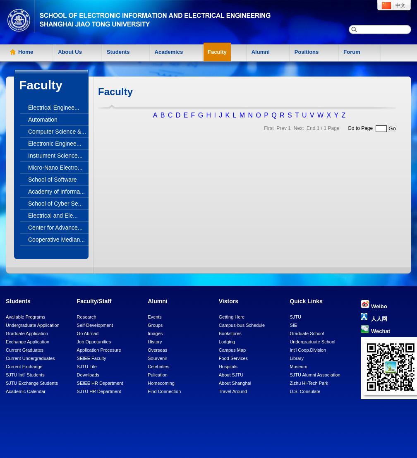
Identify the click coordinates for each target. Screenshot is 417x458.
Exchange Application (27, 341)
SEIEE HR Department (100, 383)
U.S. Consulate (305, 391)
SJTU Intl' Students (25, 374)
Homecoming (161, 383)
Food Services (233, 358)
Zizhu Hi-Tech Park (309, 383)
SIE (293, 325)
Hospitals (228, 366)
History (155, 341)
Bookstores (230, 333)
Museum (298, 366)
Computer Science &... (57, 131)
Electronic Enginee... (54, 143)
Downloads (88, 374)
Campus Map (232, 350)
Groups (155, 325)
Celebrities (158, 366)
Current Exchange (24, 366)
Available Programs (25, 316)
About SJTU (231, 374)
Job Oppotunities (94, 341)
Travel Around (233, 391)
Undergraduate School (312, 341)
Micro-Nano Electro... (55, 167)
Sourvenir (157, 358)
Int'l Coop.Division (308, 350)
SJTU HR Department (99, 391)
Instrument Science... (55, 155)
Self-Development (95, 325)
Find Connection (164, 391)
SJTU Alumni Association (315, 374)
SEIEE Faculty (91, 358)
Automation (43, 119)
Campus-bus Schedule (242, 325)
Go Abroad (88, 333)
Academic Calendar (26, 391)
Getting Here (231, 316)
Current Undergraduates (30, 358)
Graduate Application (27, 333)
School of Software (52, 179)
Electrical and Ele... (53, 215)
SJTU (295, 316)
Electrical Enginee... (53, 107)
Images (155, 333)
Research (86, 316)
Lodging (227, 341)
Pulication (158, 374)
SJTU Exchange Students (32, 383)
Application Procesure (99, 350)
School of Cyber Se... (55, 203)
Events (155, 316)
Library (297, 358)
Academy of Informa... (56, 191)
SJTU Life (87, 366)
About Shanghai (235, 383)
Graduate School (307, 333)
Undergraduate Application (33, 325)
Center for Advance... (55, 227)
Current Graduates (24, 350)
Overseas (157, 350)
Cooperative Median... (56, 239)
